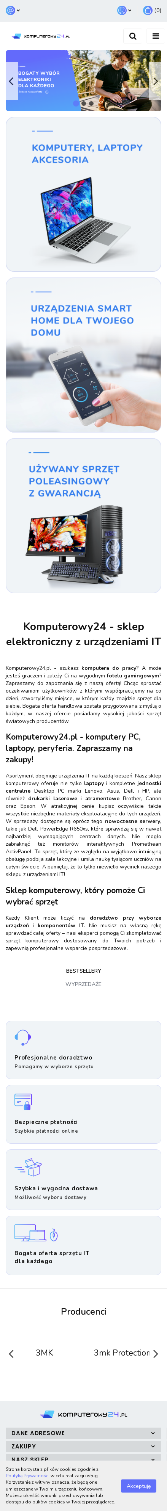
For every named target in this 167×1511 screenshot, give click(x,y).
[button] (152, 11)
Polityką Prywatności (27, 1476)
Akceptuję (139, 1485)
